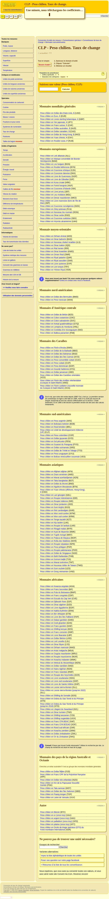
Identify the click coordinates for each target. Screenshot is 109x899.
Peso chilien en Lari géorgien (52, 495)
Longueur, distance (10, 51)
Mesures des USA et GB (12, 275)
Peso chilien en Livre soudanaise (54, 678)
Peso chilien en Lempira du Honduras (56, 327)
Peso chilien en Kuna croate (52, 182)
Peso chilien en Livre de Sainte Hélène (57, 684)
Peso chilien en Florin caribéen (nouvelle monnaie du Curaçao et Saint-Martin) (61, 387)
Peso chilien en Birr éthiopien (52, 614)
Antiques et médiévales (11, 75)
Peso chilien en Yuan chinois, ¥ (53, 137)
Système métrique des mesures (14, 255)
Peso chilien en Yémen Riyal (52, 270)
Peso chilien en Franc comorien (53, 632)
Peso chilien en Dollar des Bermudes (56, 297)
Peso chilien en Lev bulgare (52, 164)
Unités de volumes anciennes (14, 89)
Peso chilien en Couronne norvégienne (57, 206)
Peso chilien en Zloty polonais (53, 209)
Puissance (7, 174)
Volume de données (10, 237)
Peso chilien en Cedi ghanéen (53, 623)
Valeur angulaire (9, 184)
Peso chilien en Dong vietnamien (54, 571)
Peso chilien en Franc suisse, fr (53, 125)
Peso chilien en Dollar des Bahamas (55, 354)
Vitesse (5, 65)
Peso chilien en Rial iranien (52, 248)
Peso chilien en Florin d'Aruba (53, 348)
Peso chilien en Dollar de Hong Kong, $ (57, 134)
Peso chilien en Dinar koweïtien (53, 251)
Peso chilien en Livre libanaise (53, 635)
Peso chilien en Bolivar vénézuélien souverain (60, 457)
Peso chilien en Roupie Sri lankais (55, 526)
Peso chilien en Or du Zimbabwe (54, 737)
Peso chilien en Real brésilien (53, 427)
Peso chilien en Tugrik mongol (53, 535)
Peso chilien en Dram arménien (53, 474)
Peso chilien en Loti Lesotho (52, 641)
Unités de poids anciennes (13, 79)
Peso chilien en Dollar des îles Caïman (57, 357)
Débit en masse (8, 213)
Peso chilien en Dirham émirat (53, 236)
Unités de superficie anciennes (14, 94)
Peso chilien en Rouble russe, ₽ (54, 141)
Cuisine (5, 107)
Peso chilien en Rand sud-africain (54, 727)
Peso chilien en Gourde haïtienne (54, 369)
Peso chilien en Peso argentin (53, 421)
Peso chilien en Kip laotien (51, 522)
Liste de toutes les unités (12, 250)
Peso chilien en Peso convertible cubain (57, 360)
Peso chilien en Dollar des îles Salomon (57, 791)
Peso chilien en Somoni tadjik (53, 559)
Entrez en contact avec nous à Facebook (75, 280)
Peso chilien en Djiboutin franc (53, 601)
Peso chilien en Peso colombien (54, 435)
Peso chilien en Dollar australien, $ (55, 128)
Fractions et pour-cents (11, 122)
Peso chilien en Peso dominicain (54, 366)
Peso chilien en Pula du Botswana (55, 592)
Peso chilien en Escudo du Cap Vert (55, 598)
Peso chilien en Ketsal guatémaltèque (56, 324)
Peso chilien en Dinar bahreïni (53, 239)
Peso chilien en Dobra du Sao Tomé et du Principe (62, 699)
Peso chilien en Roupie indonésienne (56, 498)
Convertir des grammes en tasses (15, 265)
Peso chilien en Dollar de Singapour (55, 553)
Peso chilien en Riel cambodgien (54, 510)
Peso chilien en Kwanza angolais (54, 586)
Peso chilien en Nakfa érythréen (54, 611)
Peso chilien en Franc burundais (54, 589)
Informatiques (7, 233)
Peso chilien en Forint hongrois (53, 185)
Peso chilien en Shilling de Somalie (55, 695)
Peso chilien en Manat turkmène (54, 562)
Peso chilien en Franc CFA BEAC (54, 721)
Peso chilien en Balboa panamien (54, 333)
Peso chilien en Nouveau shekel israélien (58, 242)
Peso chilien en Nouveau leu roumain (56, 212)
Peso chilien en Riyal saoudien (53, 260)
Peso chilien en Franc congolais (54, 595)
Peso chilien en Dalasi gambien (53, 620)
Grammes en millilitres (11, 270)
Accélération (7, 155)
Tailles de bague (12, 141)
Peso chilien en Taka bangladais (54, 480)
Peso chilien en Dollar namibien (53, 666)
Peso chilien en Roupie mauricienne (55, 657)
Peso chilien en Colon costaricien (54, 317)
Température (7, 70)
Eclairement (7, 218)
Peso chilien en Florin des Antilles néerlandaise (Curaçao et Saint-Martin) (60, 381)
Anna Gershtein (34, 890)
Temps (5, 150)
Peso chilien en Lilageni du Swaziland (56, 709)
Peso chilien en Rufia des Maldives (55, 541)
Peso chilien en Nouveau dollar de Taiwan (58, 565)
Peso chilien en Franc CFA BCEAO (55, 724)
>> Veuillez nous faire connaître (15, 288)
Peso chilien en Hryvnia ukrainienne (55, 221)
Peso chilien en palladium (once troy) (56, 821)
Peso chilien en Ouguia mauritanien (55, 653)
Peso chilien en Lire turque (51, 267)
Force (5, 179)
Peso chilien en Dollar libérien (53, 638)
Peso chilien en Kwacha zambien (54, 730)
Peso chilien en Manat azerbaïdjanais (56, 477)
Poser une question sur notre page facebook (60, 860)
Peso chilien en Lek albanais (52, 156)
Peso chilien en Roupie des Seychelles (57, 675)
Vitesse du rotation (10, 194)
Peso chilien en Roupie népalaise (54, 544)
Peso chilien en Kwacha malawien (55, 660)
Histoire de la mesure (11, 280)
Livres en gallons (9, 260)
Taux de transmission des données (16, 242)
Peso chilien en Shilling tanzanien (54, 715)
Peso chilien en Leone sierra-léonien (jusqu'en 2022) (63, 690)
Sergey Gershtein (23, 890)
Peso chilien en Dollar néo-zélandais (56, 780)
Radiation (6, 223)
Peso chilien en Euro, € (50, 116)
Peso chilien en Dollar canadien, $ (55, 131)
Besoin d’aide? (44, 65)
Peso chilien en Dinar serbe (52, 215)
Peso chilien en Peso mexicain (53, 300)
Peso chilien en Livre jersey (52, 192)
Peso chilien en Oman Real (52, 254)
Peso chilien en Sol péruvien (52, 441)
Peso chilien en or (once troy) (52, 815)
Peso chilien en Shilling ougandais (55, 718)
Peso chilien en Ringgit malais (53, 529)
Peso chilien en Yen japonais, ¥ (53, 122)
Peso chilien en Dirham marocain (54, 647)
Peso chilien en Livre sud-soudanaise (56, 681)
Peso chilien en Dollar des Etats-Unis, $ (57, 113)
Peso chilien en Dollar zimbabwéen (55, 734)
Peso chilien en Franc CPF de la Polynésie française (63, 774)
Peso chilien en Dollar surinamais (54, 447)
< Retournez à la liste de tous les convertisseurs (61, 865)
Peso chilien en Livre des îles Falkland (56, 617)
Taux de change (9, 132)
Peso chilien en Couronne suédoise (55, 218)
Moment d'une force (10, 199)
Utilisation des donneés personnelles (17, 296)
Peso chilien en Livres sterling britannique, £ (59, 119)
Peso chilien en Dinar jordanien (53, 504)
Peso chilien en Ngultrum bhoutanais (56, 487)
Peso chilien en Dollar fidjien (52, 771)
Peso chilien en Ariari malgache (53, 650)
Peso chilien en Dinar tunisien (53, 712)
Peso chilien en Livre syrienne (53, 264)
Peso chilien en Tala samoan (52, 788)
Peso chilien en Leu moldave (52, 195)
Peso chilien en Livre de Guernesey (55, 176)
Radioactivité (8, 228)
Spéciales (5, 98)
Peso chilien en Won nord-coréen (54, 513)
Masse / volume (9, 117)
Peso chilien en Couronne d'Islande (55, 188)
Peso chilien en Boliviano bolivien (54, 424)
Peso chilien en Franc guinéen (53, 626)
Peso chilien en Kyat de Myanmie (54, 532)
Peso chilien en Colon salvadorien (55, 321)
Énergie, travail (8, 170)
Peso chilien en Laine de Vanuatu (54, 797)
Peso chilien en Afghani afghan (53, 471)
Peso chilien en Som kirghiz (52, 507)
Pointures (6, 137)
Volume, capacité (9, 56)
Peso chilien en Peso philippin (53, 547)
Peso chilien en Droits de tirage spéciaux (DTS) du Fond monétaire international (62, 828)
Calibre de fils (11, 189)
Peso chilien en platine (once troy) (55, 824)
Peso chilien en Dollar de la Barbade (56, 351)
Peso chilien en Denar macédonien (55, 198)
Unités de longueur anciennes (14, 84)
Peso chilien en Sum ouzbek (52, 568)
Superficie (6, 61)
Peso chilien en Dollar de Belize (54, 314)
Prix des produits (9, 112)
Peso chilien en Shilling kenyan (53, 629)
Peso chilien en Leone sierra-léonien (56, 687)
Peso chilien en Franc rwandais (53, 672)
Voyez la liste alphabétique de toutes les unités (61, 856)
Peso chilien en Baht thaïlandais (54, 556)
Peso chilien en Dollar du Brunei (54, 484)
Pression (6, 165)
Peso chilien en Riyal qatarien (53, 257)
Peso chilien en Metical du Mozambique (57, 663)
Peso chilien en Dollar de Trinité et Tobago (58, 450)
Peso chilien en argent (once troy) (54, 818)
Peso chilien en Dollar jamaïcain (54, 372)
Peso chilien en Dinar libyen (52, 644)
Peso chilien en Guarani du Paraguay (56, 444)
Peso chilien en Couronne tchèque (55, 170)
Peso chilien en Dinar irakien (52, 245)
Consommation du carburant (13, 102)
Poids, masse (8, 46)
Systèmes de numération (12, 127)
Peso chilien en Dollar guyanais (53, 438)
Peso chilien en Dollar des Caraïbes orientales (60, 375)
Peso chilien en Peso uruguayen (54, 453)
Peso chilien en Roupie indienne (54, 501)
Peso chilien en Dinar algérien (53, 605)
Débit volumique (9, 209)
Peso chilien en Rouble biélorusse (55, 167)
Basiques (5, 42)
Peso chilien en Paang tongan (53, 794)
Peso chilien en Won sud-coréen (54, 516)
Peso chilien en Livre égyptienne (54, 608)
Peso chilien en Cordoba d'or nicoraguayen (58, 330)
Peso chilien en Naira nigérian (53, 669)
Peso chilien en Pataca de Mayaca (55, 538)
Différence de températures (13, 204)
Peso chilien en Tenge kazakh (53, 519)
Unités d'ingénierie (9, 146)
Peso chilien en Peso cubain (52, 363)
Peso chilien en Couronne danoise (55, 173)
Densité (6, 160)
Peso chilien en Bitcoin (50, 812)
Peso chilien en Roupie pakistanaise (55, 550)
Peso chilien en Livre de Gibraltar (54, 179)
